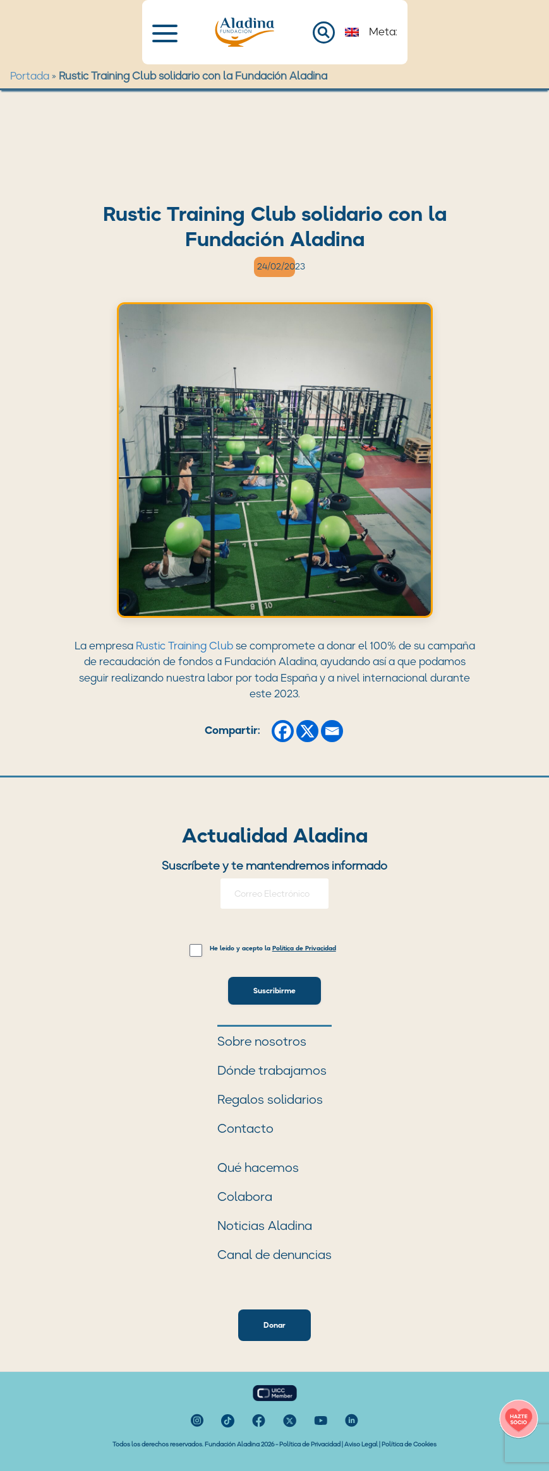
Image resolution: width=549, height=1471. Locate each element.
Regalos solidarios (270, 1099)
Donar (274, 1325)
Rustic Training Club (184, 645)
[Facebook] (283, 731)
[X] (307, 731)
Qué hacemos (258, 1167)
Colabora (244, 1196)
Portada (29, 76)
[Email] (332, 731)
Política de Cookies (409, 1444)
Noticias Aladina (264, 1225)
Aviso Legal (361, 1444)
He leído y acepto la (273, 949)
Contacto (245, 1128)
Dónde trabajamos (272, 1070)
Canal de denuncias (274, 1254)
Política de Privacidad (310, 1444)
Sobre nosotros (261, 1041)
